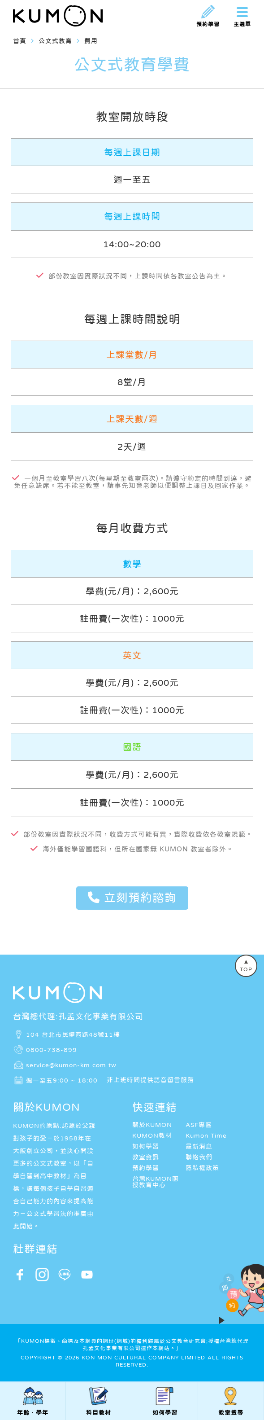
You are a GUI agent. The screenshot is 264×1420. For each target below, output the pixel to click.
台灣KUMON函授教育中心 (155, 1181)
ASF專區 (199, 1125)
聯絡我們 (199, 1157)
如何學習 (145, 1146)
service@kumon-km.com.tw (71, 1064)
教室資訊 (145, 1157)
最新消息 (199, 1146)
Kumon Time (206, 1135)
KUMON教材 (152, 1135)
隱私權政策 (202, 1168)
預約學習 (145, 1168)
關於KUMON (152, 1125)
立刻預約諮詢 (132, 897)
